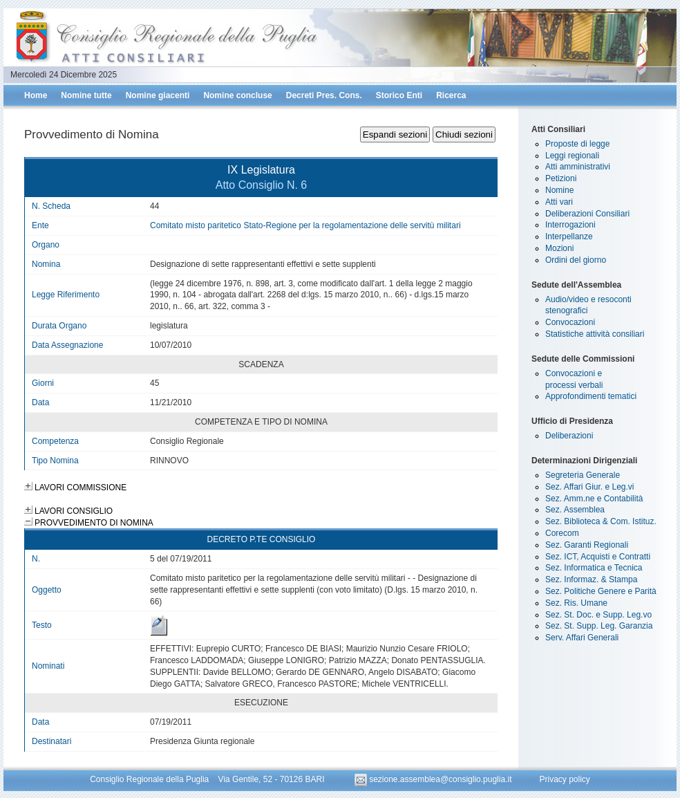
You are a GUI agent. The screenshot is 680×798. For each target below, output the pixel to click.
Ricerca (451, 95)
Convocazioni (570, 322)
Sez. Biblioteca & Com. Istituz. (601, 521)
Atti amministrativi (577, 166)
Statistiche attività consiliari (594, 334)
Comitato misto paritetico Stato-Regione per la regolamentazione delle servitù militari (305, 225)
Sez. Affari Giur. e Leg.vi (589, 487)
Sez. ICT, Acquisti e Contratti (597, 557)
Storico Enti (399, 95)
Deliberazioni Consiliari (587, 214)
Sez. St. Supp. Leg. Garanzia (598, 626)
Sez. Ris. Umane (576, 603)
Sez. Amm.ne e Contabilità (594, 498)
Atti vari (559, 202)
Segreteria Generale (582, 475)
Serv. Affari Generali (581, 637)
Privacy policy (564, 779)
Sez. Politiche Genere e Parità (601, 591)
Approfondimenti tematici (590, 396)
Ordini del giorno (575, 260)
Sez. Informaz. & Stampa (591, 579)
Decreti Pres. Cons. (324, 95)
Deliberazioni (569, 435)
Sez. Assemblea (575, 509)
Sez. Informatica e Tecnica (594, 568)
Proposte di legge (577, 144)
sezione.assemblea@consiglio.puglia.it (434, 779)
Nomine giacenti (158, 95)
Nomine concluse (237, 95)
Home (35, 95)
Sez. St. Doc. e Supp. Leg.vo (598, 615)
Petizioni (560, 178)
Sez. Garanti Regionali (586, 545)
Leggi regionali (572, 155)
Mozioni (559, 248)
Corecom (562, 533)
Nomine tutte (86, 95)
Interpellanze (569, 236)
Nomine (559, 190)
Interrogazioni (570, 225)
